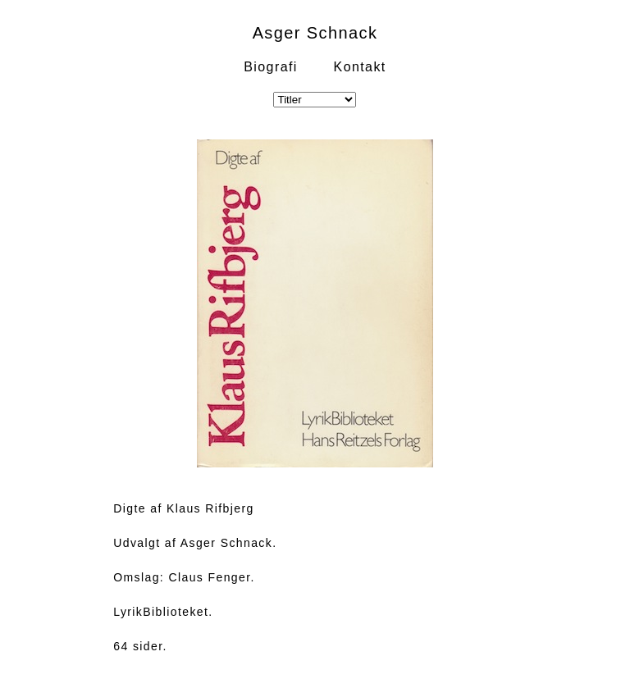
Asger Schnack (315, 33)
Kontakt (360, 67)
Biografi (270, 67)
